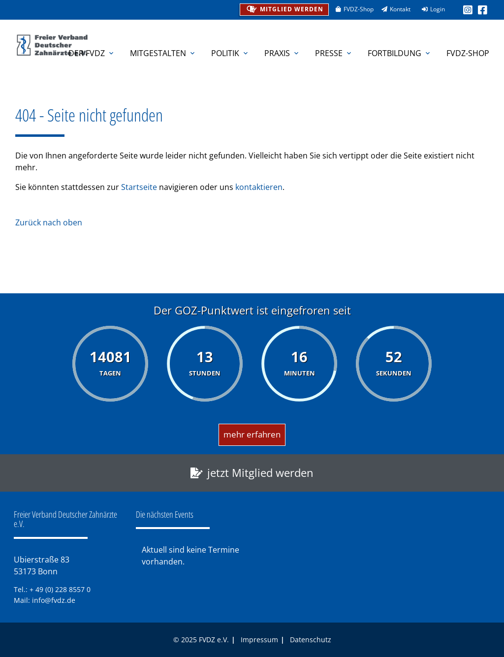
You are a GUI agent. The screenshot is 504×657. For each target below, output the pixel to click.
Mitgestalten (163, 53)
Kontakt (392, 9)
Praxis (282, 53)
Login (430, 9)
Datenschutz (310, 639)
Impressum (259, 639)
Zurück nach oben (48, 222)
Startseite (139, 187)
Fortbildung (400, 53)
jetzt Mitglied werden (260, 473)
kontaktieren (259, 187)
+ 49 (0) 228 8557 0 (60, 589)
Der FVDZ (91, 53)
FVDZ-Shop (351, 9)
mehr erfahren (252, 434)
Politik (230, 53)
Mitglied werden (284, 8)
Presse (334, 53)
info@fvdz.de (53, 600)
